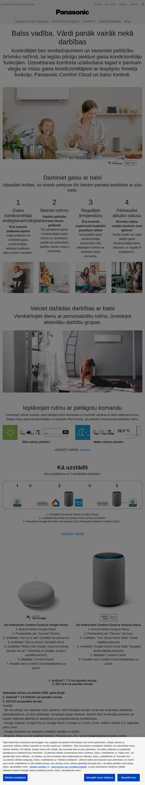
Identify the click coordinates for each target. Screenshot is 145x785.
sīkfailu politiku (37, 766)
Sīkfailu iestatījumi (15, 777)
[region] (72, 761)
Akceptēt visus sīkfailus (99, 777)
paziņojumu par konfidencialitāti (69, 766)
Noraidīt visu (128, 777)
